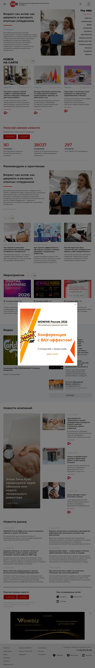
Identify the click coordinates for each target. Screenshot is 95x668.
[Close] (75, 304)
